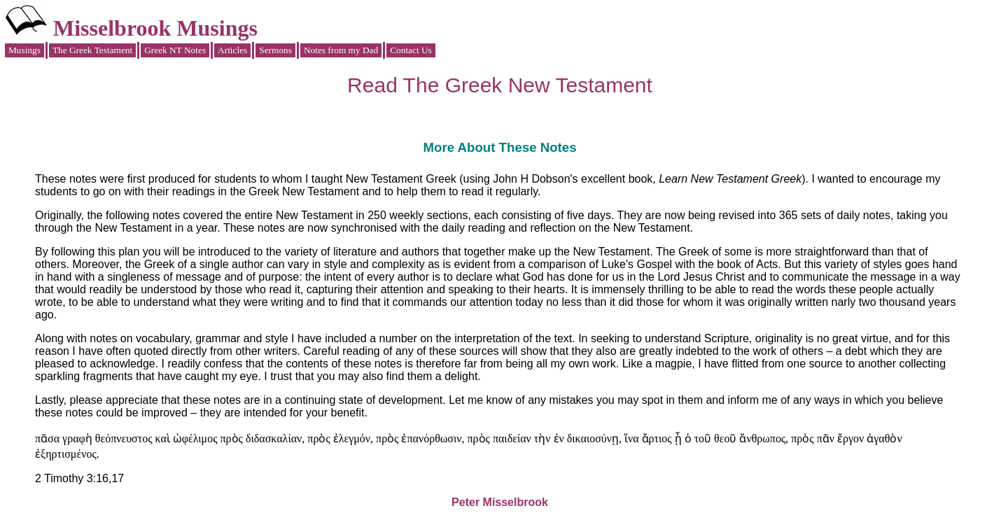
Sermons (275, 50)
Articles (232, 50)
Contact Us (411, 50)
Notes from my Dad (341, 50)
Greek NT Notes (175, 50)
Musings (24, 50)
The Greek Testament (92, 50)
